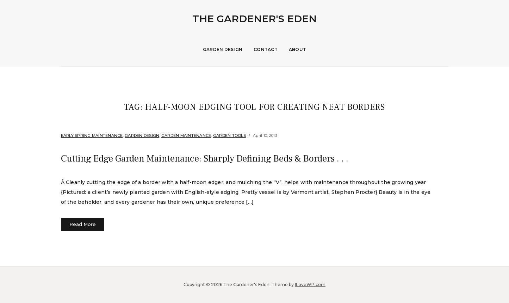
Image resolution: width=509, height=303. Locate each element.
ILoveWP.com (310, 284)
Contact (266, 49)
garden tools (229, 135)
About (297, 49)
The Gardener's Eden (254, 19)
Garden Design (222, 49)
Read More (82, 224)
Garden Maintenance (186, 135)
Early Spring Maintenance (92, 135)
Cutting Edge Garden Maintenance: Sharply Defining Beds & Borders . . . (237, 158)
